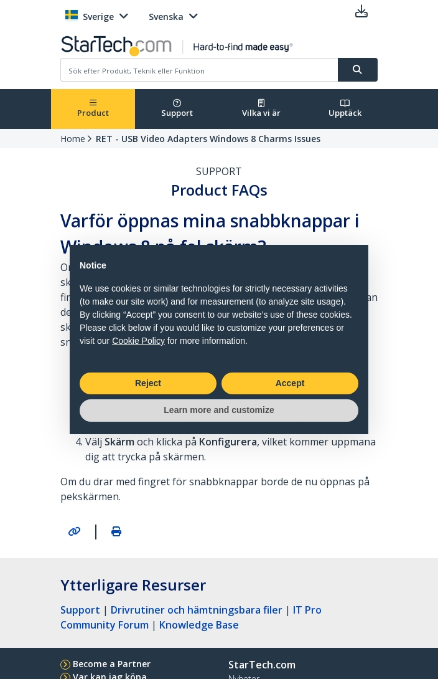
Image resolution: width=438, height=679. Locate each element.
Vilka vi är (261, 108)
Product (93, 108)
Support (177, 108)
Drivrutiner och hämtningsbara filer (196, 610)
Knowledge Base (199, 625)
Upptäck (344, 108)
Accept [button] (290, 383)
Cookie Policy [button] (138, 341)
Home (72, 139)
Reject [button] (148, 383)
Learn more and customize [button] (219, 410)
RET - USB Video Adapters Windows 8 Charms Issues (208, 139)
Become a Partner (112, 664)
